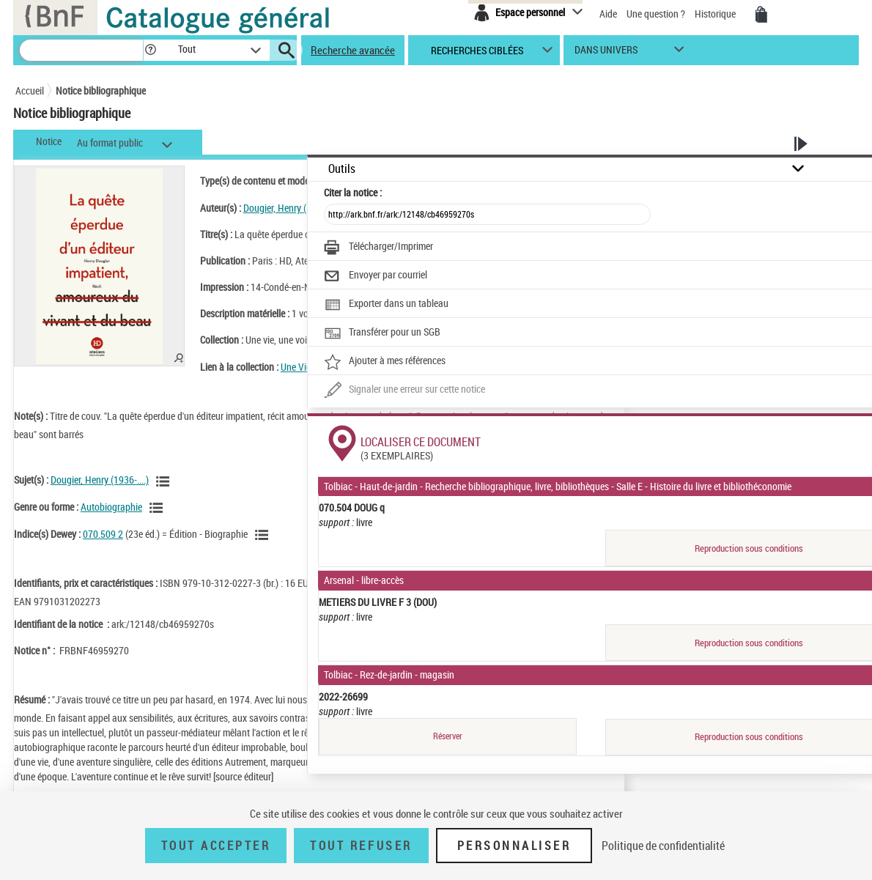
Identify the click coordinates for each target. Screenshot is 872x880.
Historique (716, 14)
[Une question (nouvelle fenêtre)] (404, 390)
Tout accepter (216, 846)
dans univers (606, 53)
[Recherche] (81, 50)
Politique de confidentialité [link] (663, 846)
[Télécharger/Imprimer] (378, 247)
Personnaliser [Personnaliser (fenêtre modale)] (514, 846)
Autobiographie (111, 507)
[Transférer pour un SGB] (382, 333)
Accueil (29, 90)
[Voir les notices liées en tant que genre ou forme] (158, 508)
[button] (150, 50)
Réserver (447, 736)
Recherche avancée (353, 49)
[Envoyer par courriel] (375, 276)
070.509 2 (103, 534)
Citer (353, 192)
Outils (341, 169)
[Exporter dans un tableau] (386, 305)
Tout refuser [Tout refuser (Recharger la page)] (361, 846)
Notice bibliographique (101, 90)
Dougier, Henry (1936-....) (292, 208)
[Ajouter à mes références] (385, 362)
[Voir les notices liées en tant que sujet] (165, 481)
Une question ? (656, 14)
